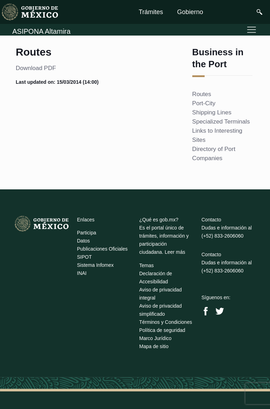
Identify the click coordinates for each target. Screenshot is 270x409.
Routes (201, 94)
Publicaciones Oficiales (102, 249)
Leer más (175, 252)
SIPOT (84, 257)
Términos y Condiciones (165, 322)
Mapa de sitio (153, 346)
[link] (30, 12)
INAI (81, 273)
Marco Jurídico (155, 338)
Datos (83, 241)
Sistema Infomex (95, 265)
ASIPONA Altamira (41, 31)
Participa (86, 232)
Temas (146, 265)
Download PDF (36, 68)
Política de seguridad (162, 330)
